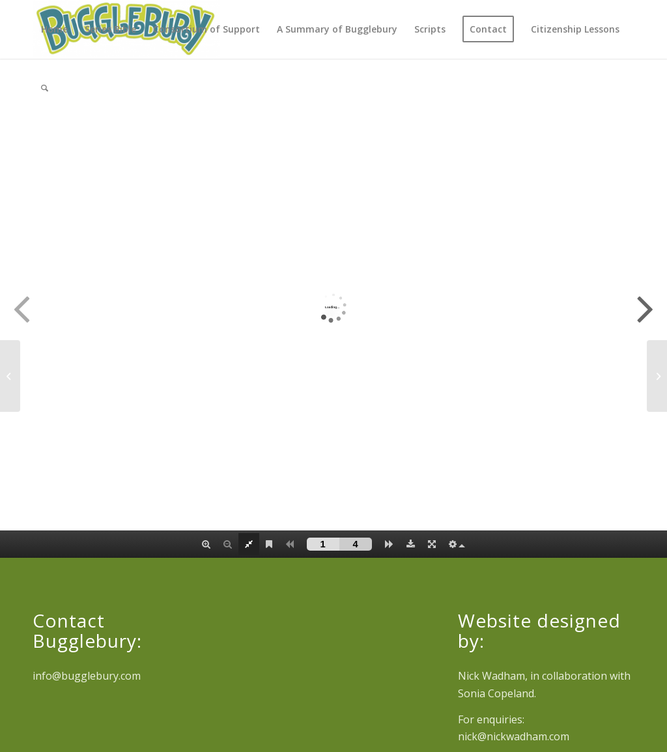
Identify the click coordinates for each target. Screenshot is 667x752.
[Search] (45, 88)
